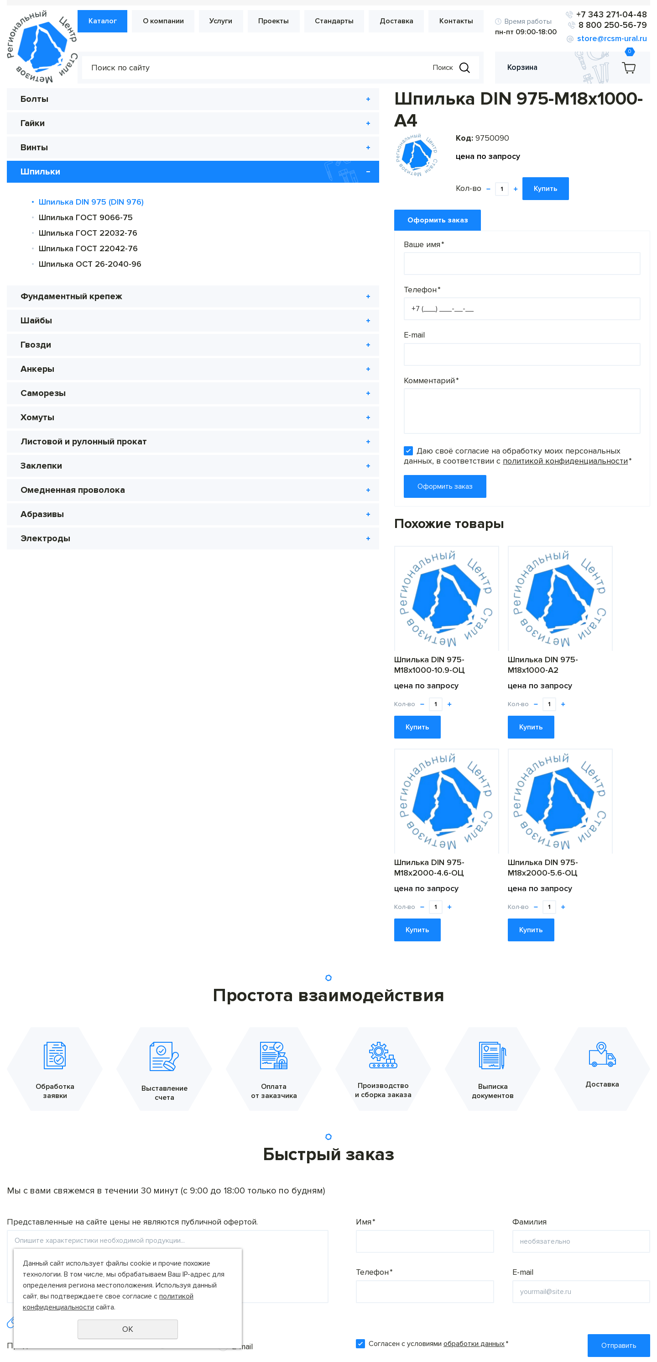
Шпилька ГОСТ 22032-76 (88, 233)
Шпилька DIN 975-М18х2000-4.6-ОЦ (452, 643)
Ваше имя (219, 222)
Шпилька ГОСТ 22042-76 (88, 249)
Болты (34, 99)
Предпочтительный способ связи (70, 1128)
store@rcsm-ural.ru (615, 39)
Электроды (45, 551)
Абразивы (42, 527)
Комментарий (226, 358)
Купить (341, 167)
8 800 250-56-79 (614, 25)
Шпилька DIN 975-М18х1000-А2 (338, 643)
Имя (365, 1004)
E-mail (209, 313)
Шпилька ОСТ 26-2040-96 (90, 264)
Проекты (283, 21)
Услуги (234, 21)
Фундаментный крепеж (71, 296)
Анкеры (37, 369)
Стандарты (341, 21)
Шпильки (40, 172)
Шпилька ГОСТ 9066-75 (86, 218)
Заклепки (41, 479)
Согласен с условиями (438, 1125)
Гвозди (36, 345)
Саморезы (43, 393)
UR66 (641, 1346)
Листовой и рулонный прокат (68, 448)
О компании (179, 21)
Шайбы (36, 321)
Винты (34, 148)
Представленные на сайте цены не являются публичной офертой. (132, 1004)
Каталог (121, 21)
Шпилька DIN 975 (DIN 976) (91, 202)
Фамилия (529, 1004)
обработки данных (474, 1125)
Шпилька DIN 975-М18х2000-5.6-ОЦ (565, 643)
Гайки (33, 123)
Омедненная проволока (73, 503)
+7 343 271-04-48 (613, 15)
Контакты (457, 21)
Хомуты (37, 417)
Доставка (400, 21)
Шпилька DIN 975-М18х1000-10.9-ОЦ (224, 643)
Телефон (217, 268)
